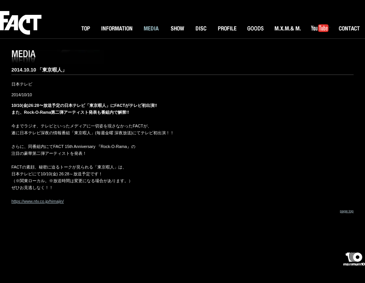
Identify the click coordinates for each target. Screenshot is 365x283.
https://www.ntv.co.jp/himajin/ (37, 201)
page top (347, 211)
